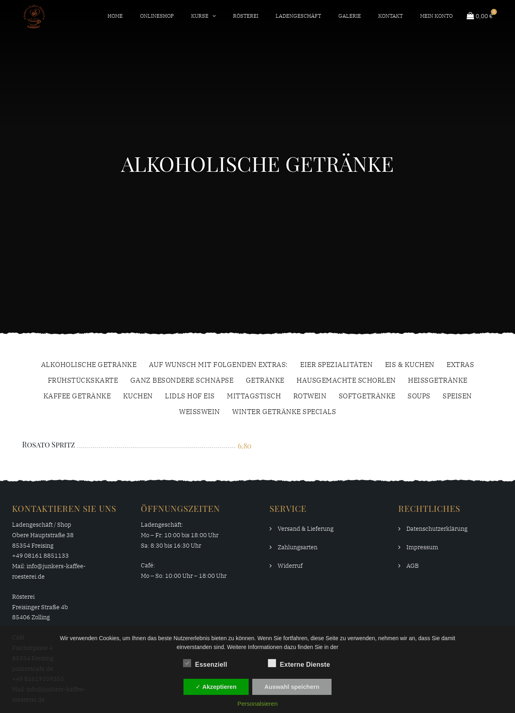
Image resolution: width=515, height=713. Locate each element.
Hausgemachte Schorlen (346, 381)
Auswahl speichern (291, 686)
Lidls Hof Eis (190, 396)
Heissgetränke (438, 381)
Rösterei (245, 15)
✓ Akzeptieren (216, 686)
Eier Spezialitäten (336, 365)
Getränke (265, 381)
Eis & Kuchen (410, 365)
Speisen (457, 396)
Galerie (349, 15)
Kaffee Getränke (77, 396)
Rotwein (310, 396)
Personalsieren (257, 703)
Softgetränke (367, 396)
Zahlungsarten (297, 547)
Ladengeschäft (298, 15)
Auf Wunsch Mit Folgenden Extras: (218, 365)
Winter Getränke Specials (284, 412)
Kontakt (390, 15)
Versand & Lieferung (306, 528)
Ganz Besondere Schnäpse (182, 381)
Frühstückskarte (83, 381)
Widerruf (290, 565)
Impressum (422, 547)
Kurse (199, 15)
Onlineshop (157, 15)
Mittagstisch (254, 396)
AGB (412, 565)
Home (115, 15)
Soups (419, 396)
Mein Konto (436, 15)
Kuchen (138, 396)
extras (460, 365)
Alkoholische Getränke (89, 365)
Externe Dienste (299, 663)
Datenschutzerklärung (437, 528)
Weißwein (199, 412)
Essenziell (205, 663)
